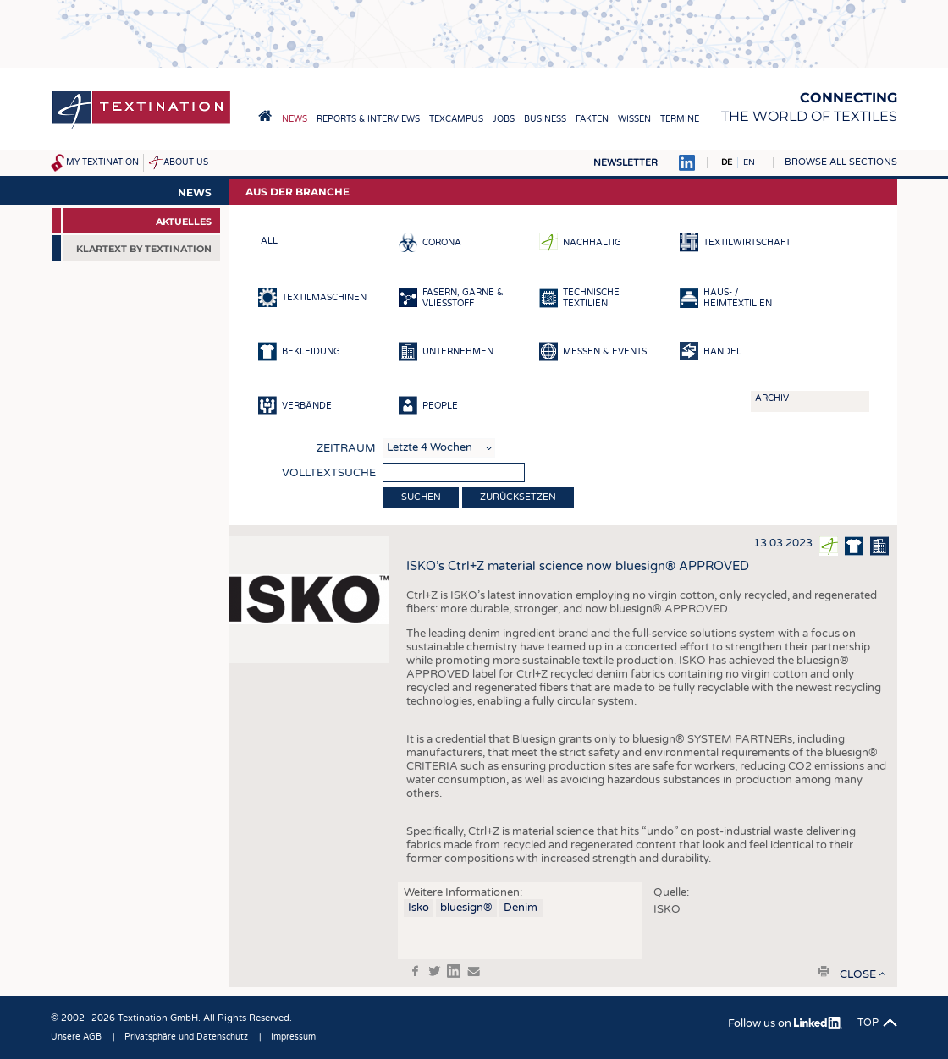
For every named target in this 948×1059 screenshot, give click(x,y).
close (858, 974)
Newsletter (625, 162)
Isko (418, 907)
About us (185, 162)
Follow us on (785, 1023)
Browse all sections (841, 161)
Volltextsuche (329, 473)
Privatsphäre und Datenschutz (186, 1037)
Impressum (293, 1037)
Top (868, 1023)
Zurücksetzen (518, 496)
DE (726, 162)
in (453, 971)
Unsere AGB (76, 1037)
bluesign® (466, 907)
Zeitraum (346, 448)
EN (749, 162)
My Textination (102, 162)
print (823, 971)
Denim (520, 907)
